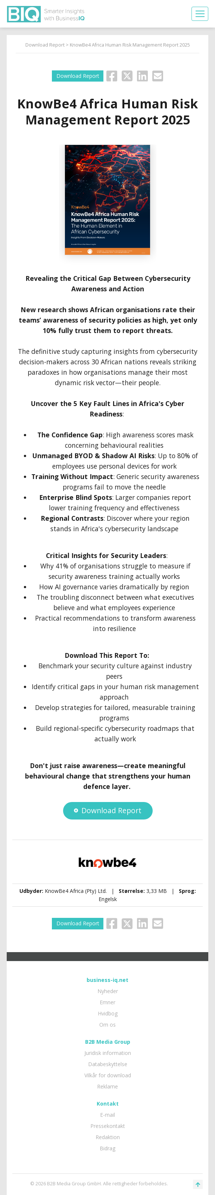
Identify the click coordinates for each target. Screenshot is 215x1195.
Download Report (45, 45)
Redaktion (108, 1137)
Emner (107, 1002)
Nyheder (107, 991)
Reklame (107, 1086)
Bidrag (107, 1148)
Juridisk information (107, 1052)
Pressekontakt (107, 1125)
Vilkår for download (107, 1075)
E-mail (107, 1114)
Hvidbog (108, 1013)
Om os (107, 1024)
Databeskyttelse (107, 1064)
